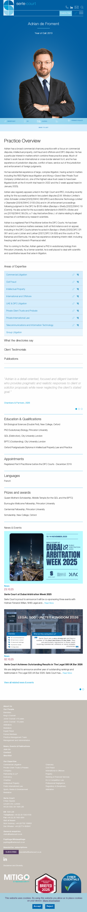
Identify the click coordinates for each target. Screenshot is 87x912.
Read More (49, 603)
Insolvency (7, 777)
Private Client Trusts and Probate (42, 311)
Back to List (43, 127)
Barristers (7, 713)
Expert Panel (8, 731)
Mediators (7, 728)
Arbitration (50, 790)
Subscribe (11, 852)
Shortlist (7, 756)
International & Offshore (55, 771)
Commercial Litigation (42, 275)
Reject (50, 906)
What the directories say (18, 340)
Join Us (6, 750)
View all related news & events (19, 683)
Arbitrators (7, 725)
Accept (37, 906)
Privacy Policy (75, 120)
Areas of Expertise (15, 266)
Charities (7, 780)
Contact (7, 753)
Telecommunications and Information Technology (42, 325)
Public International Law (13, 786)
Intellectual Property (42, 289)
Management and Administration (16, 740)
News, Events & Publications (16, 746)
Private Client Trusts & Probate (15, 768)
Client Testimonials (15, 350)
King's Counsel (9, 716)
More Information (51, 901)
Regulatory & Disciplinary (56, 786)
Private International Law (42, 318)
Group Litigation (14, 333)
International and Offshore (42, 296)
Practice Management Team (15, 737)
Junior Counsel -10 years (13, 722)
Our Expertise (9, 762)
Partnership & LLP (10, 774)
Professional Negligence (55, 783)
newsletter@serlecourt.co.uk (30, 852)
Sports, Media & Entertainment (15, 790)
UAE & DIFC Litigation (42, 303)
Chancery (50, 765)
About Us (7, 706)
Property (49, 774)
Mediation (7, 793)
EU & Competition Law (55, 780)
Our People (8, 709)
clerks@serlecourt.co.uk (12, 834)
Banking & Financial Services (57, 777)
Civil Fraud (42, 282)
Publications (11, 359)
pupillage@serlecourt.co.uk (14, 842)
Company (7, 771)
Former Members (10, 734)
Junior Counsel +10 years (13, 719)
